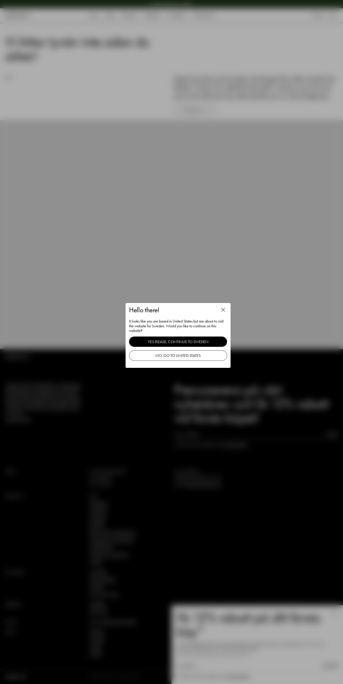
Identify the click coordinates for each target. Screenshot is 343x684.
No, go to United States (178, 355)
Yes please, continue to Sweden (178, 341)
